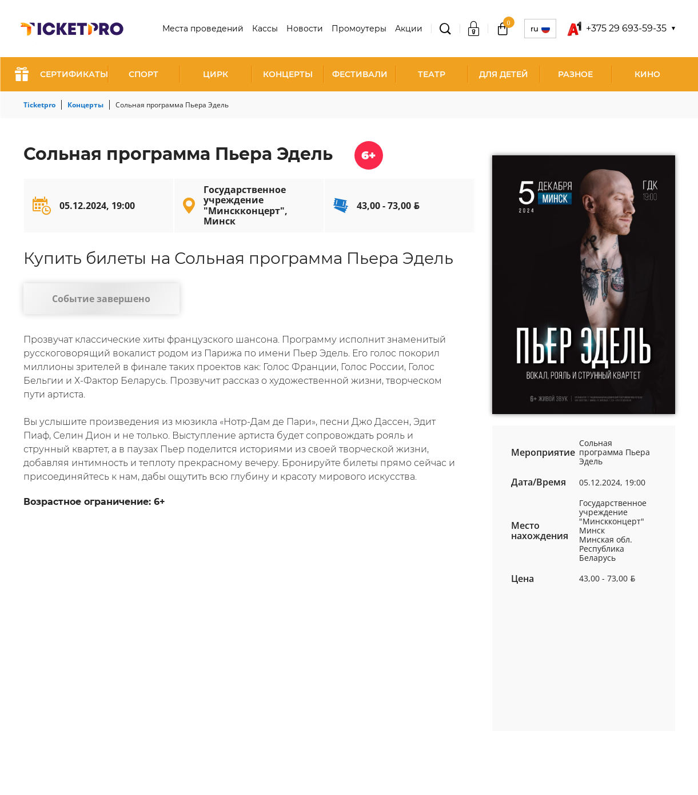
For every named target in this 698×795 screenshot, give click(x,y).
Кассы (265, 28)
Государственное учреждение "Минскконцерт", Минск (246, 205)
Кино (647, 74)
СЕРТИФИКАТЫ (61, 74)
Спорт (143, 74)
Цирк (215, 74)
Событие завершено (94, 300)
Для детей (503, 74)
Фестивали (360, 74)
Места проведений (203, 28)
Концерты (288, 74)
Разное (575, 74)
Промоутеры (359, 28)
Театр (431, 74)
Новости (304, 28)
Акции (408, 28)
